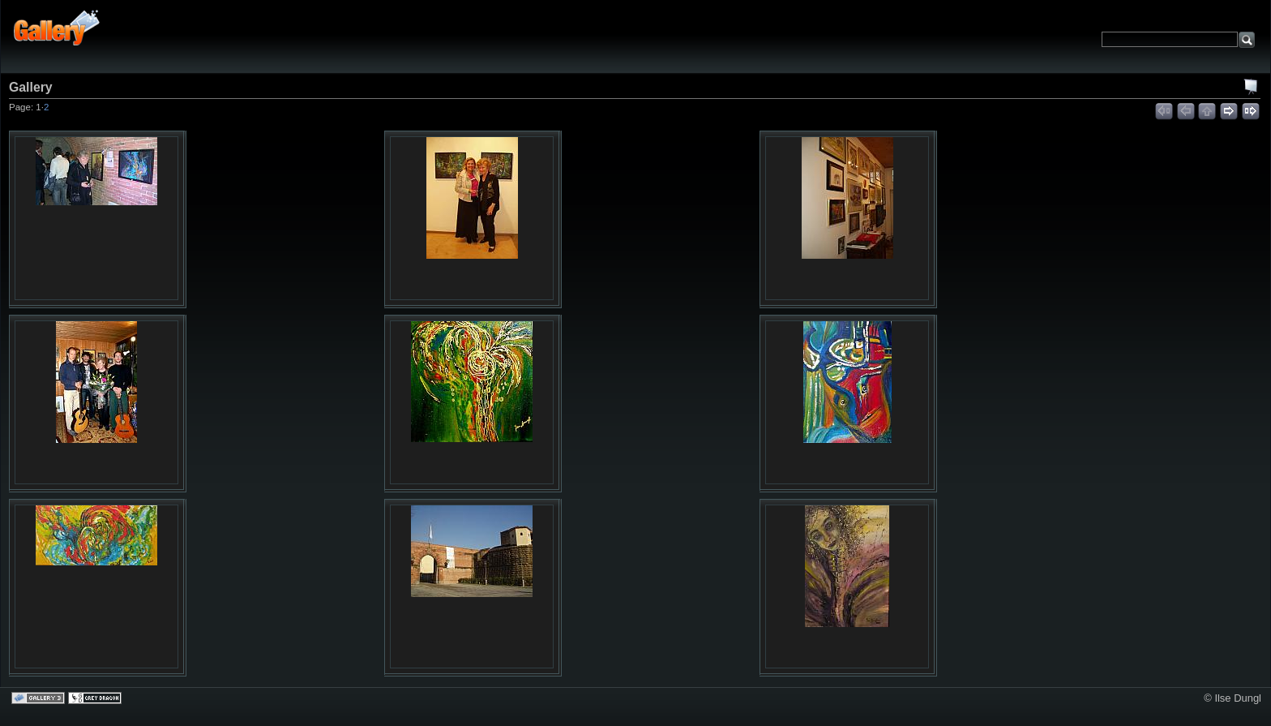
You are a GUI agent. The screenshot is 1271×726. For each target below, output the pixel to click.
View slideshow (1251, 87)
